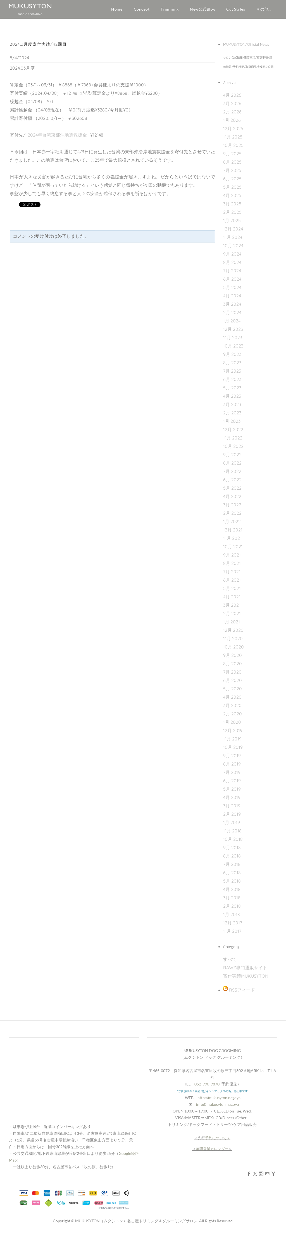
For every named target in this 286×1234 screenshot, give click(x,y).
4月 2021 (231, 596)
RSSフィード (242, 990)
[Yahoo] (273, 1173)
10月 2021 (233, 546)
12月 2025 (233, 128)
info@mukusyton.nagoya (217, 1104)
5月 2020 (232, 688)
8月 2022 (232, 463)
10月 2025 (233, 145)
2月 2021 (232, 613)
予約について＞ (217, 1138)
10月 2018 (233, 839)
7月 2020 (232, 672)
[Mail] (267, 1173)
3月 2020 (232, 705)
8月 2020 (232, 663)
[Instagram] (261, 1173)
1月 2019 (231, 822)
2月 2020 (232, 713)
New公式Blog (202, 9)
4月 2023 (232, 396)
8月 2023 (232, 362)
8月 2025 (232, 162)
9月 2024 (232, 254)
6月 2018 (232, 872)
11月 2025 (232, 137)
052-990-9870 (207, 1084)
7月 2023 (232, 371)
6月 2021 (232, 580)
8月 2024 (232, 262)
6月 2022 (232, 479)
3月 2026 (232, 103)
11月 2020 (233, 638)
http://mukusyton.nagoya (218, 1097)
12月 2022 (233, 429)
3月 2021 (231, 605)
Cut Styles (235, 9)
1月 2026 (232, 120)
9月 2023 (232, 354)
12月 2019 (232, 730)
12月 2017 (232, 923)
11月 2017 (232, 931)
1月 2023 (231, 421)
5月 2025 (232, 187)
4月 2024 (232, 295)
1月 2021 (231, 622)
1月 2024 (231, 321)
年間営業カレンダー (212, 1148)
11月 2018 (232, 831)
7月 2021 (231, 571)
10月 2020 (233, 647)
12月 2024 (233, 229)
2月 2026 (232, 112)
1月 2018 (231, 914)
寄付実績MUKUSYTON (245, 976)
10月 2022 (233, 446)
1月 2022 (232, 521)
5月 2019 (232, 789)
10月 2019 (233, 747)
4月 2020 (232, 697)
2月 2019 (232, 814)
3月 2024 (232, 304)
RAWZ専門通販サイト (245, 967)
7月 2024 (232, 270)
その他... (263, 9)
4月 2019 (231, 797)
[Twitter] (255, 1173)
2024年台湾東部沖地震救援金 (57, 135)
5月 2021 (232, 588)
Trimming (169, 9)
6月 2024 (232, 279)
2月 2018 (232, 906)
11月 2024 (232, 237)
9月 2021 (232, 555)
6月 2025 (232, 178)
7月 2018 (231, 864)
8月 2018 (232, 856)
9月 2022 (232, 454)
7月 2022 (232, 471)
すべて (230, 959)
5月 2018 (232, 881)
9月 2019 (232, 755)
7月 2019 (231, 772)
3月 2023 (232, 404)
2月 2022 (232, 513)
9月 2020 (232, 655)
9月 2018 (232, 847)
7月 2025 (232, 170)
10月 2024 (233, 245)
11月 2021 (232, 538)
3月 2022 (232, 504)
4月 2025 (232, 195)
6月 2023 (232, 379)
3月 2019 (231, 805)
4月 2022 (232, 496)
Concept (142, 9)
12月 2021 (232, 530)
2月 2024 (232, 312)
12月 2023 (233, 329)
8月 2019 (232, 764)
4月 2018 (231, 889)
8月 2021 (232, 563)
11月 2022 (232, 438)
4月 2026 (232, 95)
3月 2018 (231, 897)
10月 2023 (233, 346)
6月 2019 (232, 780)
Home (116, 9)
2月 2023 (232, 413)
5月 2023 (232, 387)
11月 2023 (232, 337)
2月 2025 (232, 212)
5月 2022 (232, 488)
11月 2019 (232, 739)
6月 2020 (232, 680)
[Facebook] (249, 1173)
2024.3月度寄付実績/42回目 (38, 44)
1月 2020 (232, 722)
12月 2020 (233, 630)
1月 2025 (232, 220)
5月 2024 (232, 287)
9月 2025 (232, 153)
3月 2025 (232, 204)
